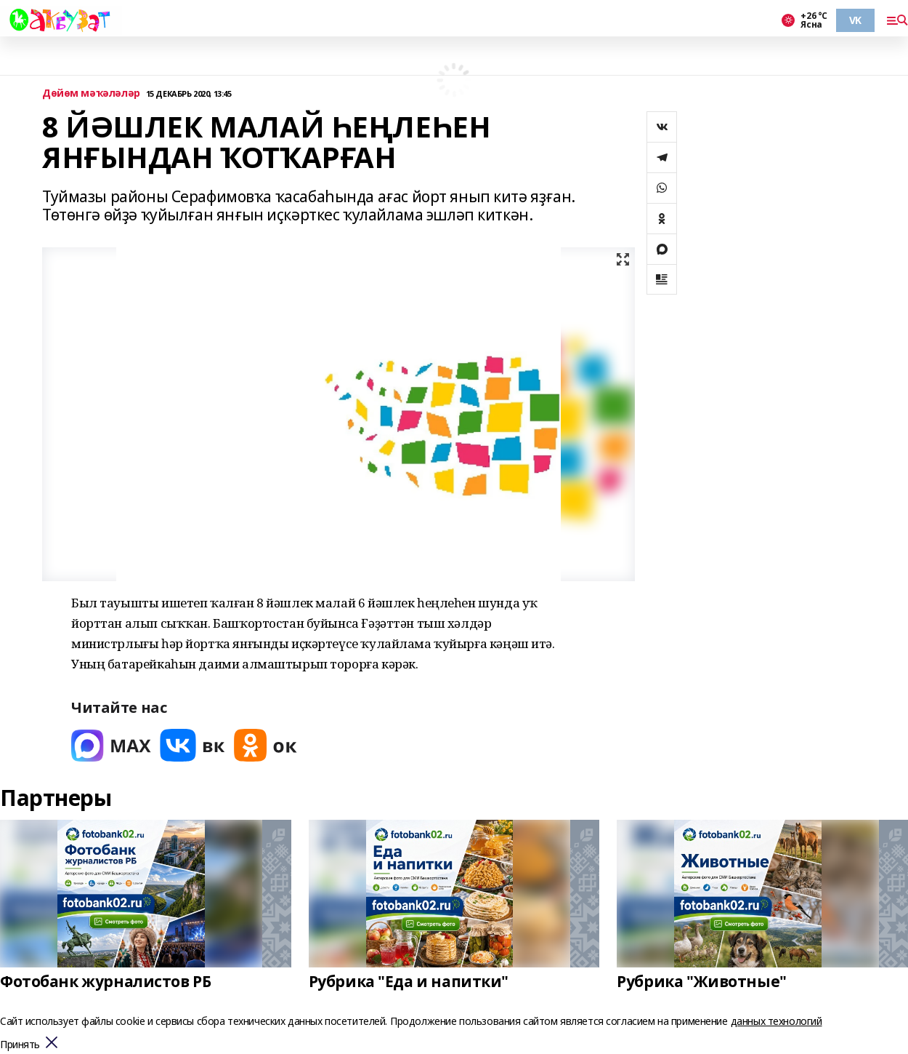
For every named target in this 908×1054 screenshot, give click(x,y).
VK (855, 20)
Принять (20, 1045)
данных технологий (776, 1021)
